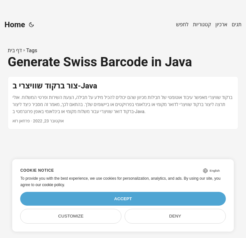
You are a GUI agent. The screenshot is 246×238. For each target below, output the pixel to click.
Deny (175, 216)
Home (14, 24)
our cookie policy (50, 185)
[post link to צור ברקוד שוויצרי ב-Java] (123, 103)
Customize (71, 216)
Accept (123, 198)
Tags (31, 50)
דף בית (15, 50)
